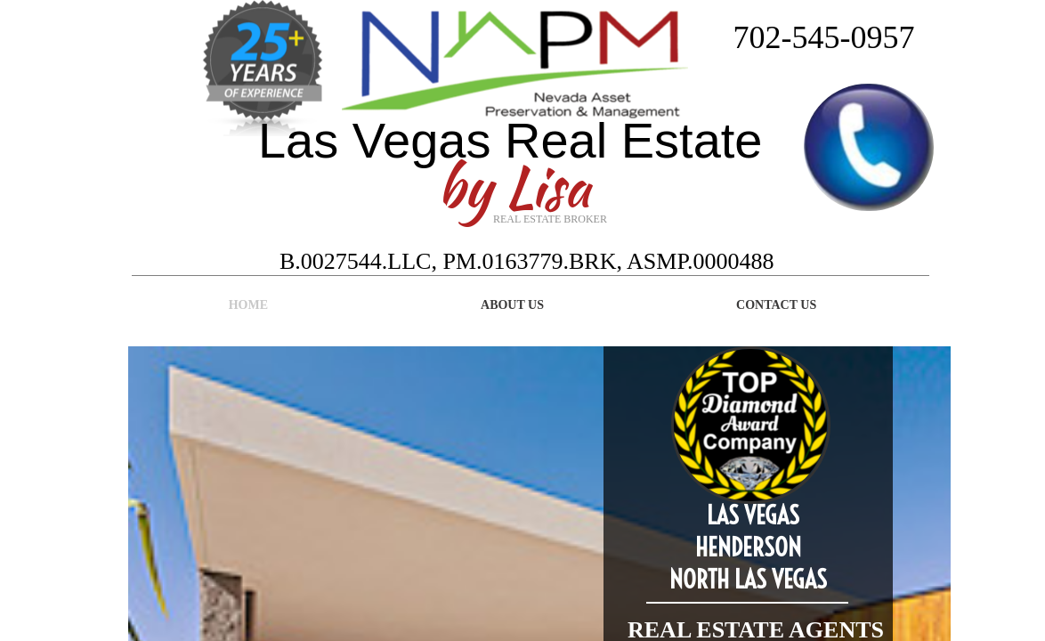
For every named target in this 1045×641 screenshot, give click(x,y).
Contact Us (776, 305)
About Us (512, 305)
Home (248, 305)
